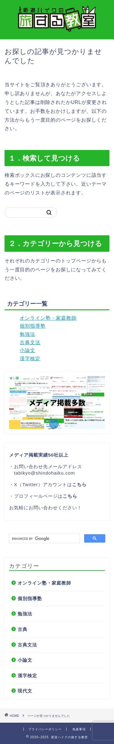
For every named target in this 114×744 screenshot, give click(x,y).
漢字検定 (30, 358)
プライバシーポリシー (45, 729)
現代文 (25, 690)
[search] (44, 539)
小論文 (27, 350)
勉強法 (27, 334)
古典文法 (30, 342)
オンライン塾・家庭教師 (48, 318)
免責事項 (79, 729)
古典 (22, 629)
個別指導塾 (33, 326)
